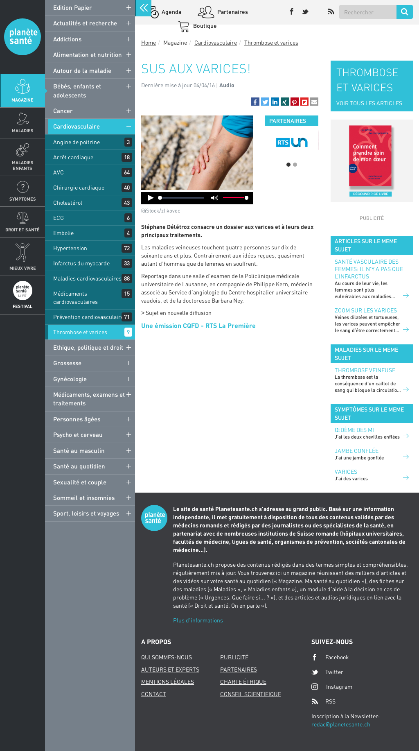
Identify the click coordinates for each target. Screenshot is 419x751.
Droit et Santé (22, 229)
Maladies (23, 130)
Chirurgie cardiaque (78, 187)
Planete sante (22, 36)
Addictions (67, 39)
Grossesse (67, 362)
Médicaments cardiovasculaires (75, 297)
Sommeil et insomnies (84, 497)
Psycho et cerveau (78, 434)
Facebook (330, 657)
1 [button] (288, 165)
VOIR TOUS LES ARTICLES (369, 103)
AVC (58, 172)
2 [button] (295, 165)
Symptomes (22, 198)
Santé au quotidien (79, 466)
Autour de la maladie (82, 70)
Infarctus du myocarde (81, 263)
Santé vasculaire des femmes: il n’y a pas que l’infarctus (369, 269)
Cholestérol (67, 202)
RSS (323, 701)
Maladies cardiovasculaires (87, 278)
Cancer (63, 110)
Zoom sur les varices (366, 310)
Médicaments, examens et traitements (89, 399)
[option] (291, 142)
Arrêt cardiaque (73, 157)
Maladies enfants (23, 165)
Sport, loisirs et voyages (86, 513)
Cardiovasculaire (76, 126)
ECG (58, 217)
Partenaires (232, 11)
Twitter (327, 672)
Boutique (204, 25)
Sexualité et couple (79, 482)
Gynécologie (70, 378)
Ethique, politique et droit (88, 347)
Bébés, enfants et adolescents (77, 90)
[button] (255, 101)
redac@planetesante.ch (340, 724)
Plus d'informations (198, 620)
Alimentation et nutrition (87, 54)
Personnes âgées (76, 419)
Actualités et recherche (85, 23)
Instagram (331, 686)
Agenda (170, 11)
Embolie (63, 232)
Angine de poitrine (76, 141)
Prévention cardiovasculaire (88, 316)
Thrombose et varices (80, 331)
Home (148, 42)
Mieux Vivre (22, 268)
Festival (22, 306)
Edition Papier (72, 7)
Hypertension (70, 247)
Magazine (22, 99)
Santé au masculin (79, 450)
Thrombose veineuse (365, 369)
